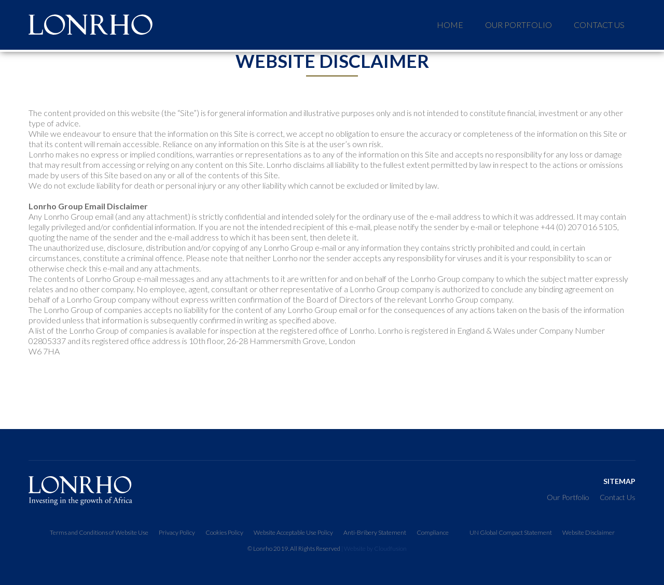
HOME (450, 25)
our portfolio (518, 25)
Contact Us (599, 25)
